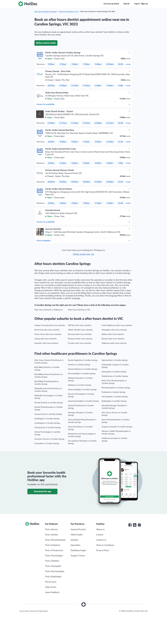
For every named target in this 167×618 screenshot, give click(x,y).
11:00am (63, 86)
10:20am (74, 182)
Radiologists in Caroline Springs (114, 401)
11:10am (74, 86)
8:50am (75, 142)
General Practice (78, 529)
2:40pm (98, 86)
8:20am (75, 163)
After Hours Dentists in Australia (45, 11)
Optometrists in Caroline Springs (115, 360)
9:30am (86, 64)
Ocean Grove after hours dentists (47, 334)
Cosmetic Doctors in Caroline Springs (49, 439)
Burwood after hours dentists (80, 334)
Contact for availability (83, 104)
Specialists (75, 545)
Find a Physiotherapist (55, 540)
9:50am (98, 142)
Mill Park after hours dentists (79, 325)
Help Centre (50, 587)
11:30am (74, 123)
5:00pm (121, 86)
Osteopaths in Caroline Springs (114, 372)
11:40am (121, 142)
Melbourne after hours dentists (114, 343)
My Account (50, 582)
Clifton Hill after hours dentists (80, 330)
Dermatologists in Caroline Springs (82, 374)
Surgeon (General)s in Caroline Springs (117, 427)
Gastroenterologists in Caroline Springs (83, 401)
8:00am (51, 163)
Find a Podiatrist (52, 545)
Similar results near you (83, 254)
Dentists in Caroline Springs (79, 365)
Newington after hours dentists (114, 330)
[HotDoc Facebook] (130, 525)
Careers (99, 535)
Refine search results (46, 43)
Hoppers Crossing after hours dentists (49, 325)
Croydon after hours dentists (79, 343)
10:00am (51, 182)
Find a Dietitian (52, 561)
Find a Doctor (51, 529)
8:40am (63, 142)
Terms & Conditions (105, 545)
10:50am (51, 86)
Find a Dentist (51, 535)
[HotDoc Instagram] (139, 525)
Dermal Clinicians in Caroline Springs (82, 369)
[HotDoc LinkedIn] (134, 525)
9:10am (63, 64)
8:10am (63, 163)
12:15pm (110, 123)
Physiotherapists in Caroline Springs (116, 388)
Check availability (83, 241)
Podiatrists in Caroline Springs (113, 392)
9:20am (75, 64)
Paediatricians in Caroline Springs (115, 376)
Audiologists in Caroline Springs (46, 419)
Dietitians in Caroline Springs (79, 385)
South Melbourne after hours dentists (117, 325)
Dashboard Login (78, 550)
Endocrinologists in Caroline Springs (82, 390)
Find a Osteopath (53, 566)
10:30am (121, 64)
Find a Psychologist (54, 556)
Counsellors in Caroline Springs (46, 443)
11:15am (63, 123)
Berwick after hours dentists (113, 339)
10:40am (98, 182)
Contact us (101, 540)
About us (100, 529)
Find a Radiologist (53, 577)
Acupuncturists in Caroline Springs (48, 414)
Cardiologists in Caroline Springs (47, 423)
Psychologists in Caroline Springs (115, 397)
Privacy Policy (102, 550)
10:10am (110, 64)
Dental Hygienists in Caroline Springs (82, 360)
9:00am (51, 64)
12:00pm (98, 123)
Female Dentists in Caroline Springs (48, 403)
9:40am (98, 64)
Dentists (74, 540)
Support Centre (78, 556)
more (128, 64)
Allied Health (77, 535)
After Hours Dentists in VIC (68, 11)
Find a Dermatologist (54, 571)
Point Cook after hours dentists (47, 330)
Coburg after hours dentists (45, 339)
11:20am (86, 86)
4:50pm (110, 86)
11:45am (86, 123)
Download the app (42, 491)
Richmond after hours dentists (80, 339)
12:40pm (121, 203)
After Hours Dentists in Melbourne (48, 310)
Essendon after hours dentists (46, 343)
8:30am (51, 142)
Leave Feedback (52, 592)
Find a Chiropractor (54, 550)
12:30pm (121, 123)
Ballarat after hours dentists (113, 334)
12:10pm (121, 182)
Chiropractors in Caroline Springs (47, 428)
